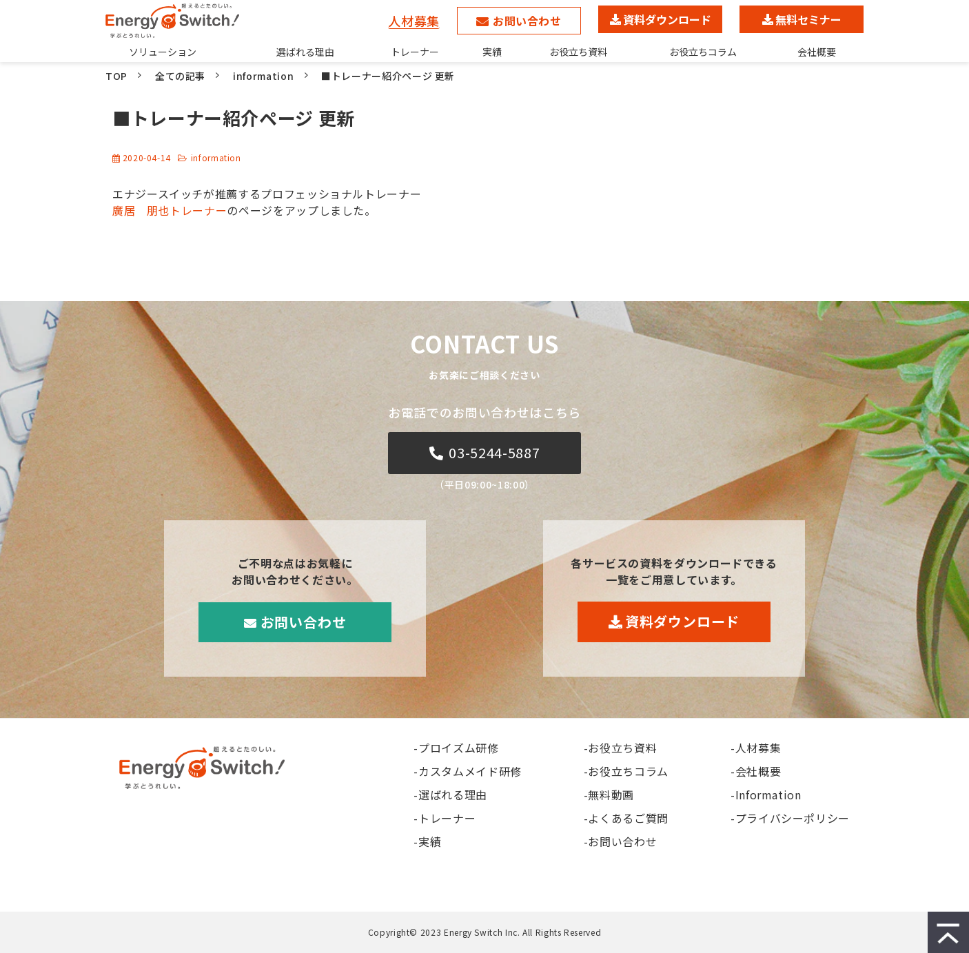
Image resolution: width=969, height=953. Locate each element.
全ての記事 (180, 76)
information (263, 76)
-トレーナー (445, 818)
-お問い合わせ (620, 841)
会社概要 (816, 52)
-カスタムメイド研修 (467, 771)
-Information (766, 794)
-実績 (427, 841)
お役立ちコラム (703, 52)
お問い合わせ (527, 20)
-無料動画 (609, 794)
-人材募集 (756, 747)
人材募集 (414, 20)
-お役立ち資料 (620, 747)
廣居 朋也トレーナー (169, 210)
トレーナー (415, 52)
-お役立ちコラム (626, 771)
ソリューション (162, 52)
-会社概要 (756, 771)
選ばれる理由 (305, 52)
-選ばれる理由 (450, 794)
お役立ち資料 (578, 52)
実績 (492, 52)
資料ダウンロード (667, 19)
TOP (116, 76)
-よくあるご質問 (626, 818)
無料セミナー (808, 19)
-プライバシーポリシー (790, 818)
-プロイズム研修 (456, 747)
